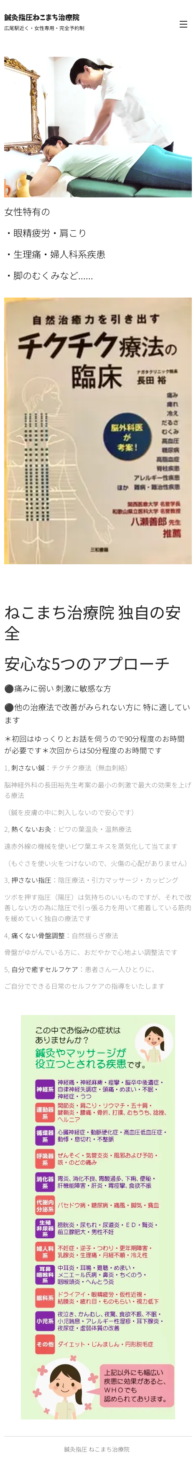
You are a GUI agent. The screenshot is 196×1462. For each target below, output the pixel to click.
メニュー (183, 24)
